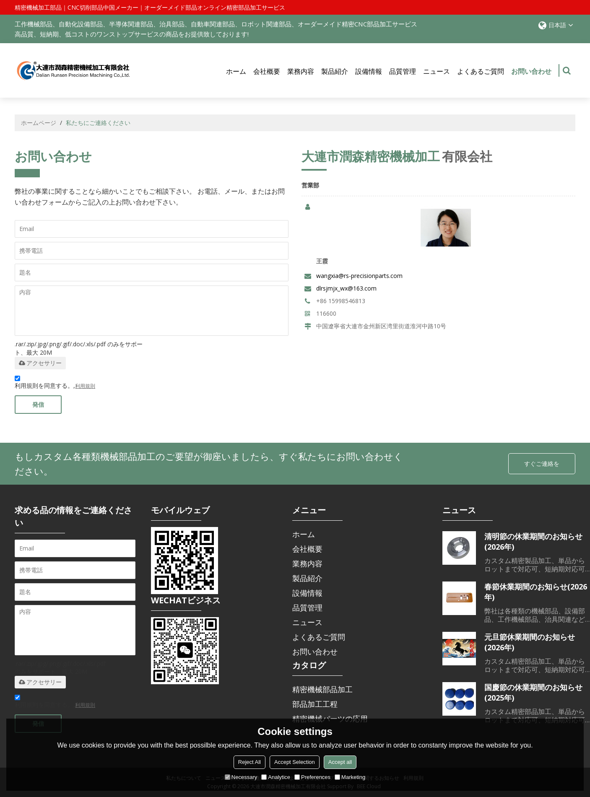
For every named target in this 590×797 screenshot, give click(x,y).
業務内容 (300, 71)
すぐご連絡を (541, 463)
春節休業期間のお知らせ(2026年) (535, 592)
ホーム (236, 71)
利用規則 (85, 385)
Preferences (312, 777)
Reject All (249, 762)
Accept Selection (294, 762)
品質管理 (402, 71)
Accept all (340, 762)
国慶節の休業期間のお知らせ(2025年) (533, 692)
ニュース (436, 71)
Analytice (275, 777)
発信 (38, 404)
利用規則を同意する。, (55, 383)
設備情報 (368, 71)
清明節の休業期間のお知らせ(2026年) (533, 541)
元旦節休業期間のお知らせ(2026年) (529, 642)
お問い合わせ (531, 76)
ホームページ (38, 123)
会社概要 (266, 71)
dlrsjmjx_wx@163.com (346, 288)
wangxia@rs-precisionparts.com (359, 276)
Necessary (241, 777)
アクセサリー (40, 363)
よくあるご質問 (480, 71)
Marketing (350, 777)
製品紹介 (334, 71)
